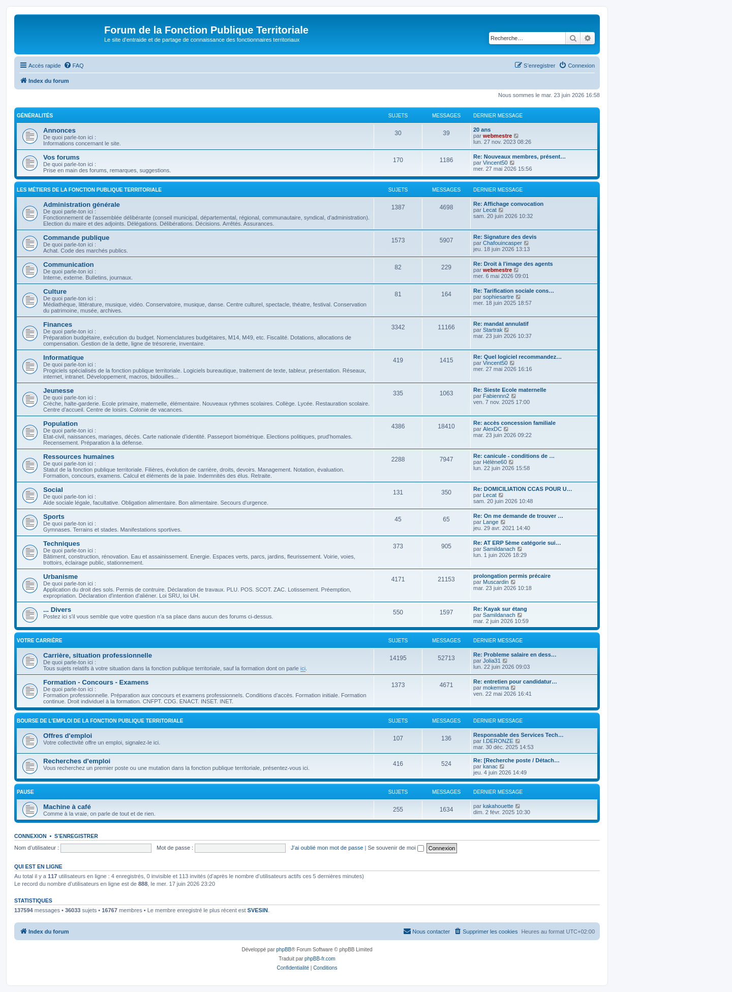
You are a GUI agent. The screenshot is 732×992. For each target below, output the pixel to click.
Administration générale (81, 204)
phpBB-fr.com (320, 959)
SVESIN (258, 910)
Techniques (61, 543)
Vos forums (61, 157)
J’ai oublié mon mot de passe (327, 848)
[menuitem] (74, 65)
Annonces (59, 130)
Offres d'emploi (67, 735)
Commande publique (76, 237)
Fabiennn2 (496, 396)
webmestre (497, 136)
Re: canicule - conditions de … (514, 456)
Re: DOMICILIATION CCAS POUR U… (522, 489)
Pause (25, 792)
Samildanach (499, 549)
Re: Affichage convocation (508, 204)
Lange (491, 522)
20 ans (482, 130)
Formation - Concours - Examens (95, 682)
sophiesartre (498, 297)
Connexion (30, 836)
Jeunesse (58, 390)
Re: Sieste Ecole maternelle (509, 390)
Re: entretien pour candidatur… (515, 681)
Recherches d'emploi (76, 761)
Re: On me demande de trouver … (518, 516)
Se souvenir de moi (396, 848)
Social (53, 489)
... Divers (57, 609)
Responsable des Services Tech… (518, 735)
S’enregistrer (76, 836)
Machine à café (67, 807)
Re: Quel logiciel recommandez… (517, 357)
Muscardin (496, 582)
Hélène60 (495, 462)
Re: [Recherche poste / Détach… (516, 760)
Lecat (490, 210)
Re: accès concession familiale (514, 423)
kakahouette (498, 806)
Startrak (493, 330)
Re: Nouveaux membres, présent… (519, 156)
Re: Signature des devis (505, 237)
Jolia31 (492, 661)
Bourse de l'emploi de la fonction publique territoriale (100, 721)
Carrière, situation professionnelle (97, 655)
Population (60, 423)
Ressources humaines (78, 456)
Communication (68, 264)
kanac (490, 766)
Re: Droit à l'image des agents (513, 264)
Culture (55, 291)
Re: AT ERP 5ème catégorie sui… (517, 543)
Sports (54, 516)
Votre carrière (39, 640)
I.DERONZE (498, 741)
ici (303, 668)
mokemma (496, 688)
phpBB (283, 949)
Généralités (35, 115)
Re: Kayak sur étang (500, 609)
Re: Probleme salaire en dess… (515, 655)
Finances (57, 324)
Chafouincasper (502, 243)
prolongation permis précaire (512, 576)
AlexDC (492, 429)
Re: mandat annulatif (501, 324)
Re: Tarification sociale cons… (513, 291)
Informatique (63, 357)
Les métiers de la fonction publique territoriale (89, 190)
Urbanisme (60, 576)
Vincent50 (495, 163)
